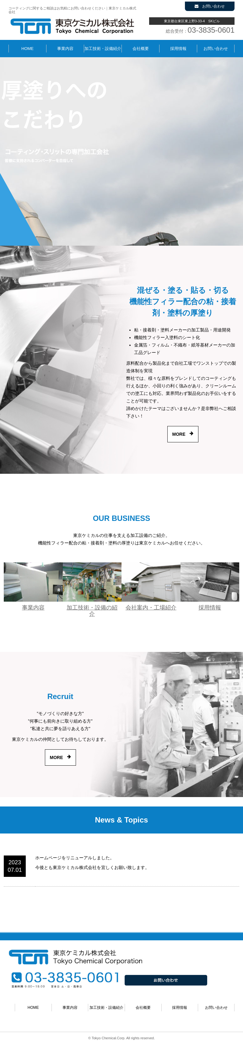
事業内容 (65, 48)
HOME (27, 48)
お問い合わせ (210, 6)
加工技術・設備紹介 (102, 48)
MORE (179, 434)
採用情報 (178, 48)
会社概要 (140, 48)
